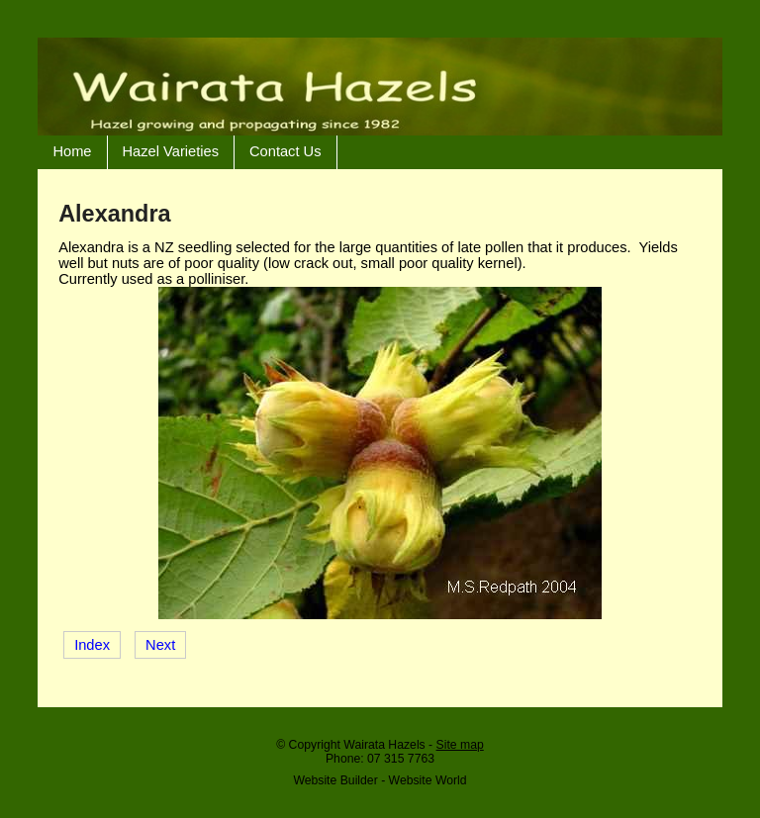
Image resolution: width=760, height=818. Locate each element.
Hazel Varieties (171, 151)
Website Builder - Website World (379, 780)
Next (160, 645)
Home (71, 151)
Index (92, 645)
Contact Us (285, 151)
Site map (460, 745)
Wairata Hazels (384, 745)
